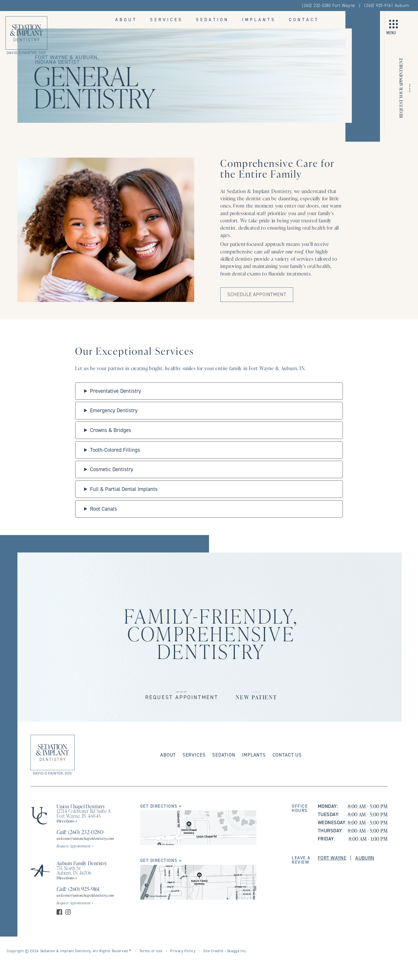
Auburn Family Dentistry (82, 863)
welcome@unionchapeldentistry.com (85, 838)
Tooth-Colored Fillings (115, 450)
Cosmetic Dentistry (111, 469)
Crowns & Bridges (110, 430)
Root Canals (103, 508)
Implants (259, 19)
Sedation (212, 19)
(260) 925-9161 (78, 888)
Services (166, 19)
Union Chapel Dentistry (81, 806)
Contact (304, 19)
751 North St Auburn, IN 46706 (74, 870)
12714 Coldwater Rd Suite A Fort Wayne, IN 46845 (84, 813)
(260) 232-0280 (80, 832)
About (126, 19)
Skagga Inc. (237, 950)
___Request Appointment (181, 693)
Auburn (364, 858)
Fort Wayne (332, 858)
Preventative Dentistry (115, 391)
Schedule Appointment (257, 294)
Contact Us (287, 755)
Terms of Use (151, 950)
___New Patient (256, 693)
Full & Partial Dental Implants (124, 489)
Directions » (67, 820)
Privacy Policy (182, 950)
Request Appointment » (75, 845)
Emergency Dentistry (114, 410)
